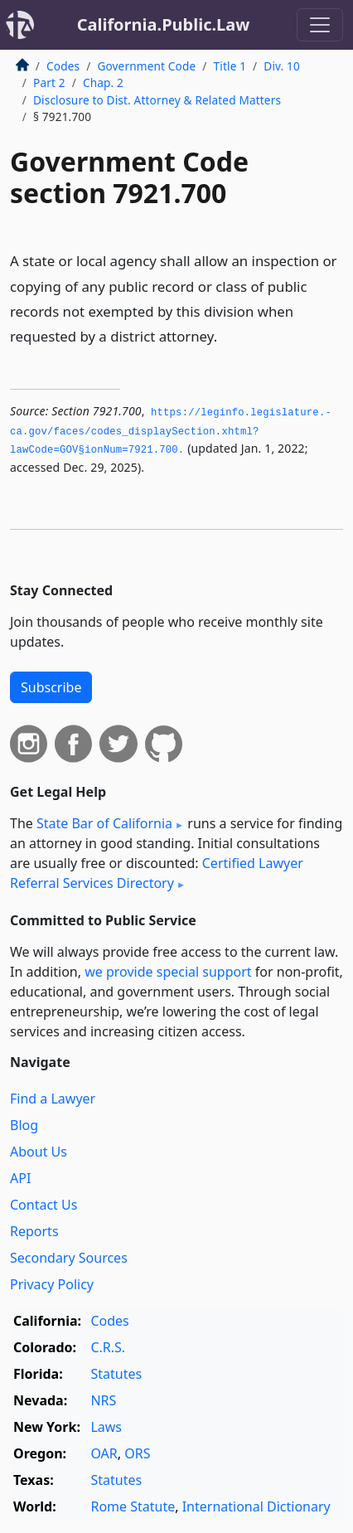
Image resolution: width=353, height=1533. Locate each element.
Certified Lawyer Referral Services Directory (156, 873)
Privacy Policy (52, 1284)
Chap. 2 (103, 82)
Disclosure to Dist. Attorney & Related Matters (157, 100)
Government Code (146, 66)
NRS (103, 1400)
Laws (106, 1427)
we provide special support (168, 972)
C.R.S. (107, 1347)
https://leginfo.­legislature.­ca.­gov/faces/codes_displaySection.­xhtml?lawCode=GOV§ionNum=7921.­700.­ (170, 431)
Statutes (116, 1374)
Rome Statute (132, 1506)
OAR (103, 1453)
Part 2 (49, 82)
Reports (34, 1231)
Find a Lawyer (52, 1098)
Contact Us (43, 1205)
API (20, 1178)
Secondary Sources (69, 1258)
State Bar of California (104, 823)
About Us (38, 1151)
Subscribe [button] (51, 687)
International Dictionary (256, 1506)
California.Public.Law (163, 24)
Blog (24, 1125)
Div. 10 (282, 66)
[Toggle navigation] (320, 24)
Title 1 (230, 66)
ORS (137, 1453)
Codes (63, 66)
